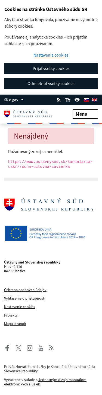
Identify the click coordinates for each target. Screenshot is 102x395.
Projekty (11, 315)
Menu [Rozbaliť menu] (85, 114)
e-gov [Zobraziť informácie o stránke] (16, 100)
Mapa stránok (15, 323)
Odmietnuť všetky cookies (51, 83)
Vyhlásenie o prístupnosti (24, 298)
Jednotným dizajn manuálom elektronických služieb (45, 382)
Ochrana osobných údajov (25, 289)
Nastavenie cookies (19, 306)
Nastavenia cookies (51, 55)
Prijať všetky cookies (51, 68)
